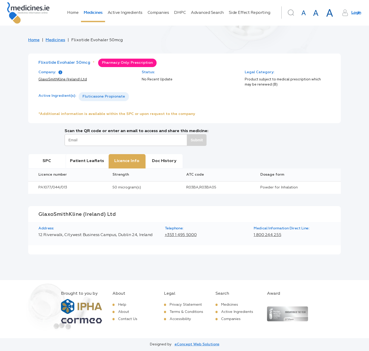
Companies (158, 13)
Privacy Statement (186, 304)
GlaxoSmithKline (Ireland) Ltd (62, 79)
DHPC (180, 13)
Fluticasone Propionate (104, 96)
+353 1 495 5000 (181, 235)
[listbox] (104, 96)
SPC (47, 161)
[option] (104, 96)
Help (122, 304)
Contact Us (127, 319)
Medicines (93, 13)
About (123, 312)
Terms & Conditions (186, 312)
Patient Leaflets (87, 161)
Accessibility (180, 319)
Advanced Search (207, 13)
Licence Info (126, 161)
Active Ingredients (125, 13)
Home (72, 13)
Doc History (164, 161)
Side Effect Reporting (249, 13)
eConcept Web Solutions (197, 344)
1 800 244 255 (267, 235)
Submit (197, 140)
